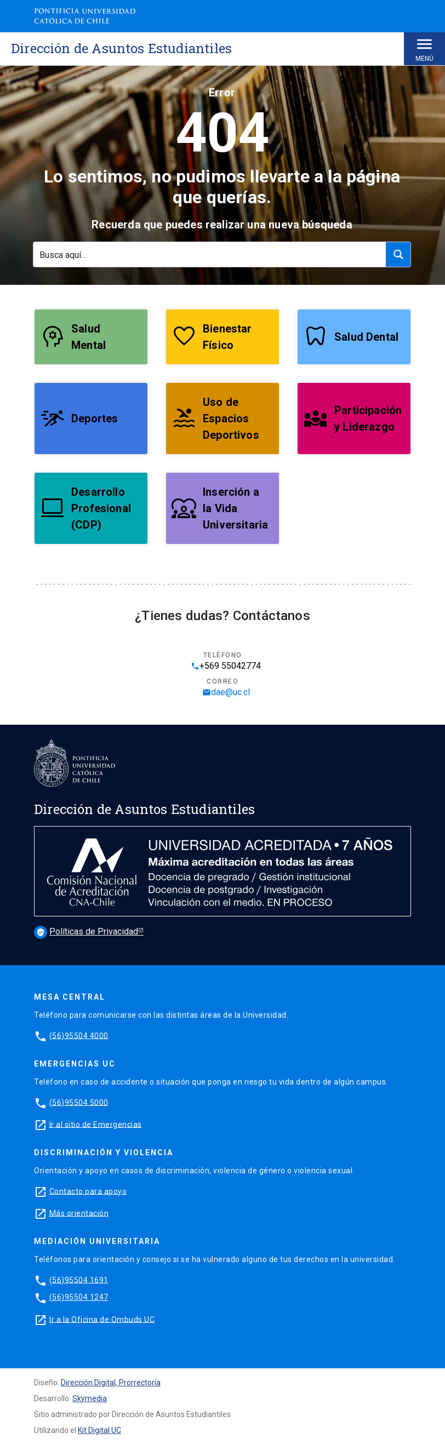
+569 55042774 (226, 666)
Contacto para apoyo (88, 1190)
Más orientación (79, 1212)
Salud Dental (366, 336)
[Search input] (210, 254)
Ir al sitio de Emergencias (95, 1124)
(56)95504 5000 (79, 1102)
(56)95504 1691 (79, 1279)
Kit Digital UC (99, 1430)
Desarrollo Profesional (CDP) (101, 508)
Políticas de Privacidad (86, 931)
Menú (424, 48)
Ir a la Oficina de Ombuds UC (102, 1319)
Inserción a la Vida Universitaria (235, 508)
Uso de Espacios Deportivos (231, 418)
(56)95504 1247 (79, 1297)
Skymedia (89, 1398)
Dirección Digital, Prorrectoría (111, 1382)
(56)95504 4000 (79, 1035)
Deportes (94, 418)
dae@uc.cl (226, 692)
